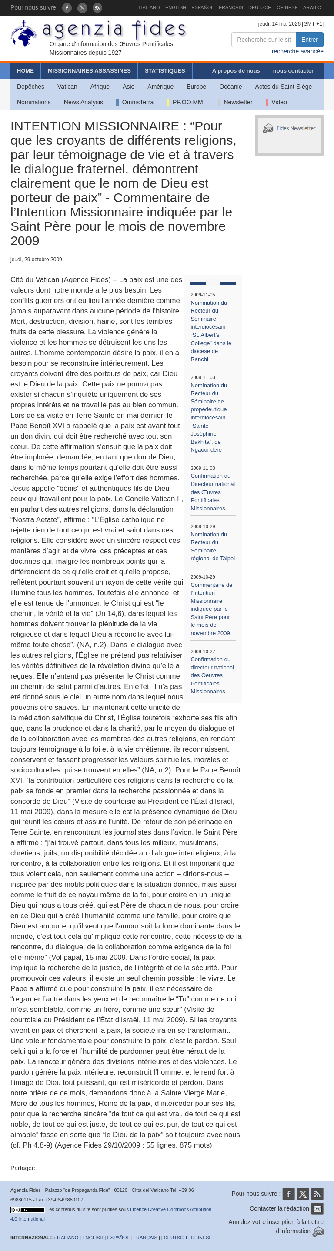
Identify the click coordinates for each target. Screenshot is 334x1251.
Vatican (67, 86)
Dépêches (30, 86)
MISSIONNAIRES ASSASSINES (89, 70)
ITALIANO (149, 7)
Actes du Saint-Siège (283, 86)
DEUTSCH (259, 7)
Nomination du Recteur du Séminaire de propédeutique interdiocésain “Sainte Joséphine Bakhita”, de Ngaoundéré (208, 417)
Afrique (100, 86)
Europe (196, 86)
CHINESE (287, 7)
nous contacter (293, 70)
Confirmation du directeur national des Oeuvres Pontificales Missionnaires (212, 675)
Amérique (160, 86)
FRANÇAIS (231, 7)
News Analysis (83, 102)
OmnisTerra (135, 102)
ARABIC (312, 7)
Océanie (230, 86)
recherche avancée (298, 51)
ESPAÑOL (202, 7)
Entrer (309, 39)
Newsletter (235, 102)
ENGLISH (175, 7)
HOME (25, 70)
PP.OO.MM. (185, 102)
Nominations (34, 102)
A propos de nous (236, 70)
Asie (128, 86)
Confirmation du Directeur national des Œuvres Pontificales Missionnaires (212, 491)
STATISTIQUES (165, 70)
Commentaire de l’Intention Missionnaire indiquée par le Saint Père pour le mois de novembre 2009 (211, 609)
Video (276, 102)
